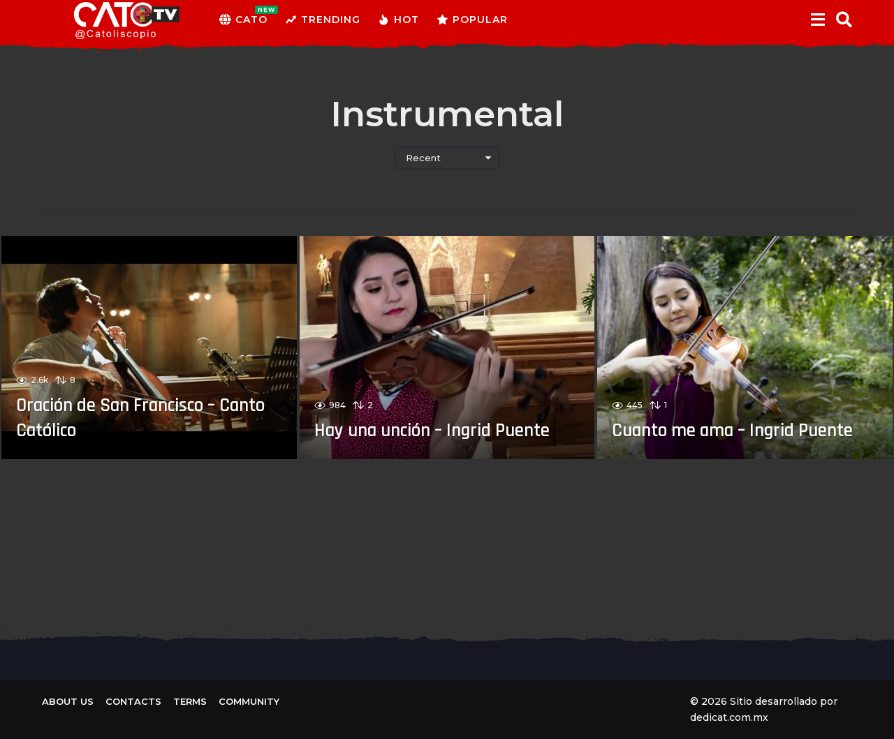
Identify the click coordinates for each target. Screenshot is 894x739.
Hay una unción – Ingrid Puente (415, 417)
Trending (322, 19)
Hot (398, 19)
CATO (243, 19)
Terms (190, 701)
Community (249, 701)
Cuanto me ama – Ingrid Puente (716, 417)
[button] (817, 19)
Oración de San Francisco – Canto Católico (131, 417)
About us (68, 701)
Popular (472, 19)
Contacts (133, 701)
